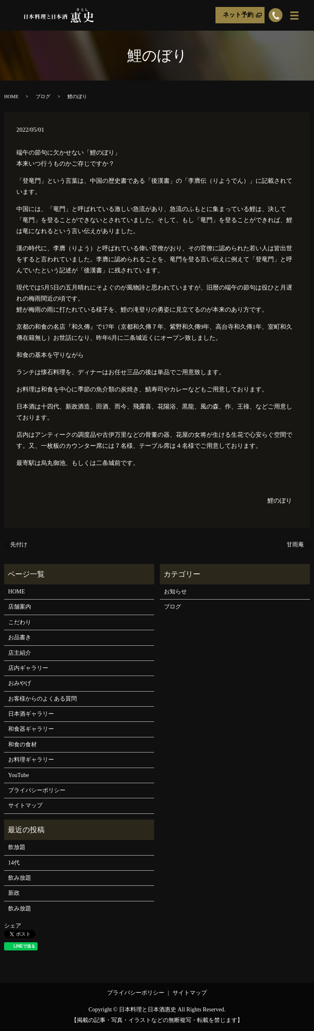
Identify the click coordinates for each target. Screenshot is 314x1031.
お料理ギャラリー (31, 760)
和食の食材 (22, 744)
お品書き (19, 637)
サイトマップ (25, 805)
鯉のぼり (279, 500)
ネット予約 (238, 15)
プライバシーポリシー (36, 790)
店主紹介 (19, 653)
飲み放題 (19, 878)
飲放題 (16, 847)
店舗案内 (19, 607)
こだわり (19, 622)
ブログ (43, 96)
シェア (12, 926)
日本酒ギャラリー (31, 714)
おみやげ (19, 683)
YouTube (18, 775)
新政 (14, 893)
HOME (11, 96)
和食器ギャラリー (31, 729)
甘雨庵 (295, 544)
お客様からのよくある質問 (42, 699)
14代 (14, 863)
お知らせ (175, 592)
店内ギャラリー (28, 668)
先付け (18, 544)
